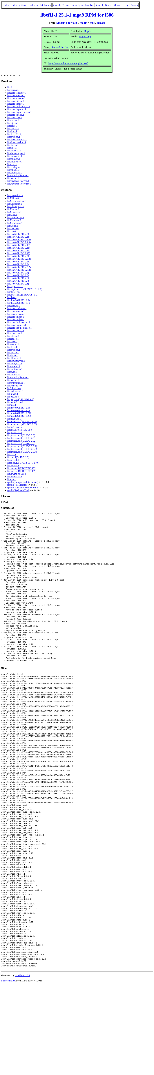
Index (6, 5)
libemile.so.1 (13, 159)
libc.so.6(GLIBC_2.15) (18, 251)
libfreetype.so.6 (15, 386)
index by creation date (83, 5)
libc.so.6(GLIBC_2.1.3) (19, 242)
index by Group (19, 5)
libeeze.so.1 (13, 129)
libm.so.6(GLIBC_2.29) (19, 416)
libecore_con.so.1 (16, 96)
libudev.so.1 (13, 466)
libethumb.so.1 (14, 173)
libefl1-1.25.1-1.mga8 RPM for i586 (77, 15)
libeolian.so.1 (13, 170)
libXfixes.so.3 (14, 212)
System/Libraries (59, 47)
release (101, 22)
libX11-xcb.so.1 (15, 196)
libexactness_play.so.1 (18, 181)
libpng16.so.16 (14, 427)
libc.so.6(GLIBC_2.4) (18, 273)
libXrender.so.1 (14, 223)
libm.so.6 (11, 405)
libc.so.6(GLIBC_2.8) (18, 284)
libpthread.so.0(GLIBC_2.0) (21, 435)
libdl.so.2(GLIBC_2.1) (18, 303)
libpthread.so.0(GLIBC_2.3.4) (22, 452)
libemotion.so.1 (15, 162)
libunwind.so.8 (14, 477)
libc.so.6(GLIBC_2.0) (18, 234)
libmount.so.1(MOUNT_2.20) (22, 424)
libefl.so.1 (12, 131)
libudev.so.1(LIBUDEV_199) (21, 471)
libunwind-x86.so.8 (16, 474)
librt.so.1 (11, 455)
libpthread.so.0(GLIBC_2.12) (21, 441)
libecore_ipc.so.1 (15, 115)
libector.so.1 (13, 120)
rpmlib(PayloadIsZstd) (18, 490)
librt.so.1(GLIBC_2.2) (18, 457)
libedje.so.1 (13, 123)
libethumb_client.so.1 (18, 176)
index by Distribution (40, 5)
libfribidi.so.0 (14, 389)
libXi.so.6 (12, 215)
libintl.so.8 (12, 394)
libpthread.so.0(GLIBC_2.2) (21, 444)
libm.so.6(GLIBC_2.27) (19, 413)
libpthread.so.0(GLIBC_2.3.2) (22, 446)
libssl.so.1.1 (13, 460)
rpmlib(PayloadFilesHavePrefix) (23, 488)
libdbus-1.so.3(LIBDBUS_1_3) (22, 295)
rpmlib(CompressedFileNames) (22, 482)
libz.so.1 (11, 479)
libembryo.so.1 (14, 156)
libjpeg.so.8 (13, 397)
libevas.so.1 (13, 178)
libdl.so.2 (11, 298)
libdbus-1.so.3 (14, 292)
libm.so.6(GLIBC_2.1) (18, 411)
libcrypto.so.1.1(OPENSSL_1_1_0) (24, 289)
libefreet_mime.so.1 (17, 140)
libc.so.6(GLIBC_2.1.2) (19, 240)
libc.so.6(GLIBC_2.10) (18, 245)
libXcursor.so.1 (14, 204)
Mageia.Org (85, 36)
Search (134, 5)
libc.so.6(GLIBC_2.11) (18, 248)
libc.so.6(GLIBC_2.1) (18, 237)
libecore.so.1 (13, 90)
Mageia (87, 31)
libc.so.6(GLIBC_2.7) (18, 281)
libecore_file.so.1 (15, 101)
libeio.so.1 (12, 148)
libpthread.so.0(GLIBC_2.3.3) (22, 449)
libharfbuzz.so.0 (15, 391)
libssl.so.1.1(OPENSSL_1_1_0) (22, 463)
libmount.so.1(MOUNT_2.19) (22, 422)
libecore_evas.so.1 (16, 98)
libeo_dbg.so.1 (14, 167)
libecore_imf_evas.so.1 (18, 107)
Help (126, 5)
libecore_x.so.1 (14, 118)
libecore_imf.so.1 (15, 104)
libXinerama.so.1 (15, 218)
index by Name (103, 5)
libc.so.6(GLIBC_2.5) (18, 276)
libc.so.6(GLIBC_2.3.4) (19, 270)
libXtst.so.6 (13, 229)
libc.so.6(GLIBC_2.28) (18, 262)
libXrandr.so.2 (14, 220)
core (92, 22)
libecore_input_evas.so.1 (19, 112)
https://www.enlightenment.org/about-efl (68, 63)
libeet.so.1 (12, 126)
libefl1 (10, 87)
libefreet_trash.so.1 (16, 142)
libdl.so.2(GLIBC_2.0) (18, 300)
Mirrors (117, 5)
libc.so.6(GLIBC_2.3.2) (19, 267)
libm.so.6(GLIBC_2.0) (18, 408)
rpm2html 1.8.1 (22, 1066)
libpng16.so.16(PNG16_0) (20, 430)
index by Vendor (61, 5)
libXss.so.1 (12, 226)
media (83, 22)
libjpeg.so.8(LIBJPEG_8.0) (20, 400)
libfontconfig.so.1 (16, 383)
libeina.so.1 (13, 145)
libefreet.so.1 (13, 137)
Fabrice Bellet (8, 1071)
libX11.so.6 (13, 198)
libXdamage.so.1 (15, 207)
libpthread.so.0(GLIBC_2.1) (21, 438)
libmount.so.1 (14, 419)
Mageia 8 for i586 (67, 22)
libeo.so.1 (12, 165)
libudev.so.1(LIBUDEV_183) (21, 468)
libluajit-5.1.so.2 (15, 402)
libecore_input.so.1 (16, 109)
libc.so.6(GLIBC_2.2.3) (19, 259)
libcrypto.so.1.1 (15, 287)
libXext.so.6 (13, 209)
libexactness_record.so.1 (19, 184)
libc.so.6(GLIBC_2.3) (18, 265)
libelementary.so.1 (16, 153)
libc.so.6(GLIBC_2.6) (18, 278)
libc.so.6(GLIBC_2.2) (18, 256)
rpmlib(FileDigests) (17, 485)
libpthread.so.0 (14, 433)
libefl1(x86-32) (14, 134)
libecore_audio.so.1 (16, 93)
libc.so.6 (11, 231)
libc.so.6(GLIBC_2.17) (18, 253)
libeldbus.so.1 (14, 151)
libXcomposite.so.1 (16, 201)
